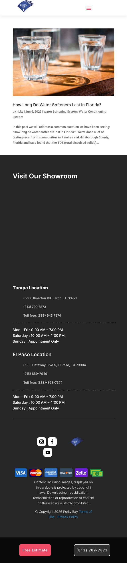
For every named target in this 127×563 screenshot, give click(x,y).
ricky (20, 111)
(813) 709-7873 (92, 550)
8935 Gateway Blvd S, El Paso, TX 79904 (54, 365)
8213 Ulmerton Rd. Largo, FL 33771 (50, 298)
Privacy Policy (67, 517)
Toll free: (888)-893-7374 (42, 382)
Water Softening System (61, 111)
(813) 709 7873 (34, 307)
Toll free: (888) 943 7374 (42, 315)
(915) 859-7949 (35, 373)
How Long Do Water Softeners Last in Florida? (57, 104)
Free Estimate (35, 550)
